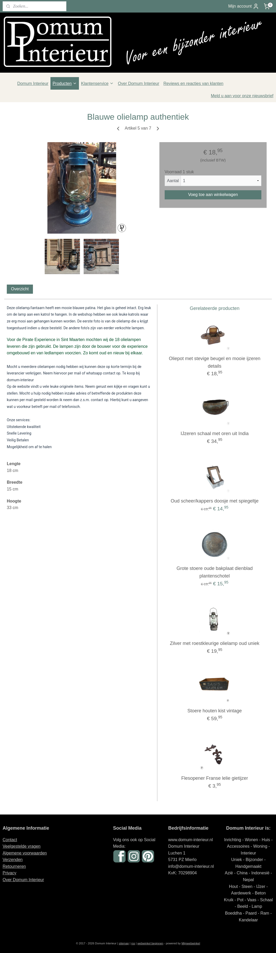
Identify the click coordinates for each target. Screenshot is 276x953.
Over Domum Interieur (138, 83)
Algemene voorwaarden (25, 853)
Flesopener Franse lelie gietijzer (214, 778)
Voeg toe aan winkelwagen (213, 194)
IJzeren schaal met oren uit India (215, 433)
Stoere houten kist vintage (214, 711)
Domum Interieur (32, 83)
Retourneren (14, 866)
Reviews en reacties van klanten (193, 83)
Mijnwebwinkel (190, 943)
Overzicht (20, 289)
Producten (65, 83)
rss (133, 943)
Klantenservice (97, 83)
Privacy (9, 873)
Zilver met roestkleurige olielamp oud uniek (214, 643)
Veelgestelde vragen (22, 846)
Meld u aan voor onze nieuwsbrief (242, 96)
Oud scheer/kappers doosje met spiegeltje (214, 501)
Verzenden (13, 859)
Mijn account (243, 6)
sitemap (124, 943)
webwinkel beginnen (150, 943)
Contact (10, 840)
